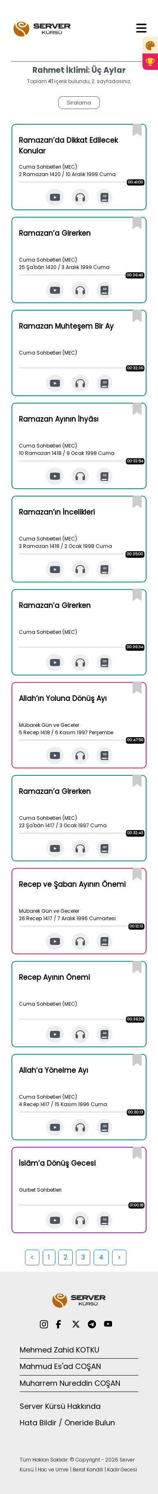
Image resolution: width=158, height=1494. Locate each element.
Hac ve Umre (53, 1469)
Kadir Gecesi (122, 1469)
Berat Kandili (88, 1469)
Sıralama (79, 103)
